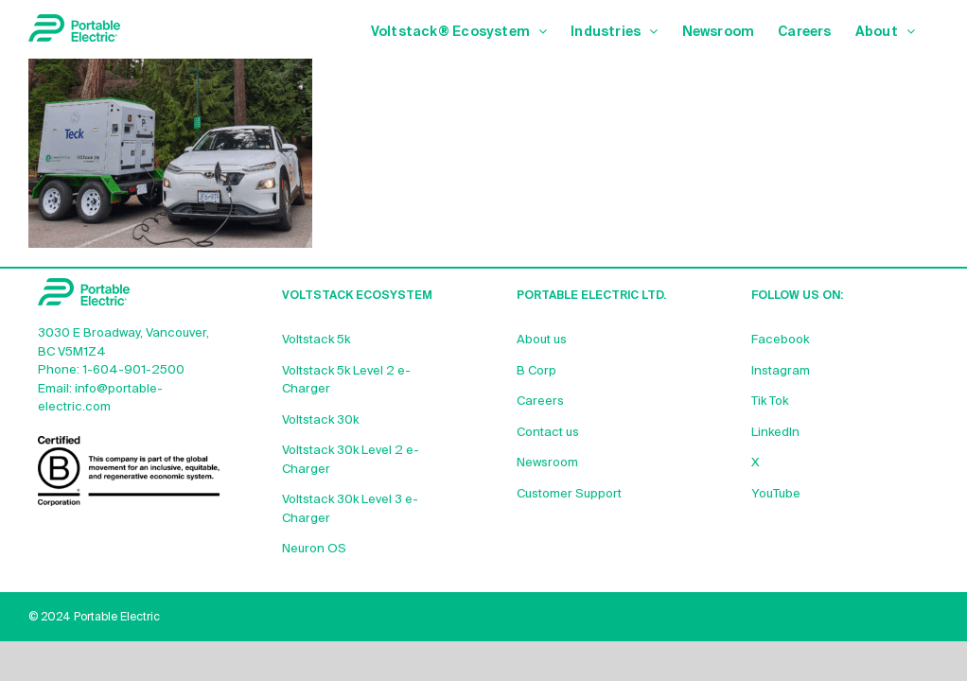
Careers (540, 401)
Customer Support (569, 494)
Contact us (548, 433)
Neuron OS (314, 549)
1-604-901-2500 (133, 370)
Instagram (780, 371)
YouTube (775, 494)
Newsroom (547, 463)
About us (542, 340)
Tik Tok (769, 401)
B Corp (536, 371)
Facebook (780, 340)
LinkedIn (775, 433)
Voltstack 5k (316, 340)
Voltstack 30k (320, 420)
